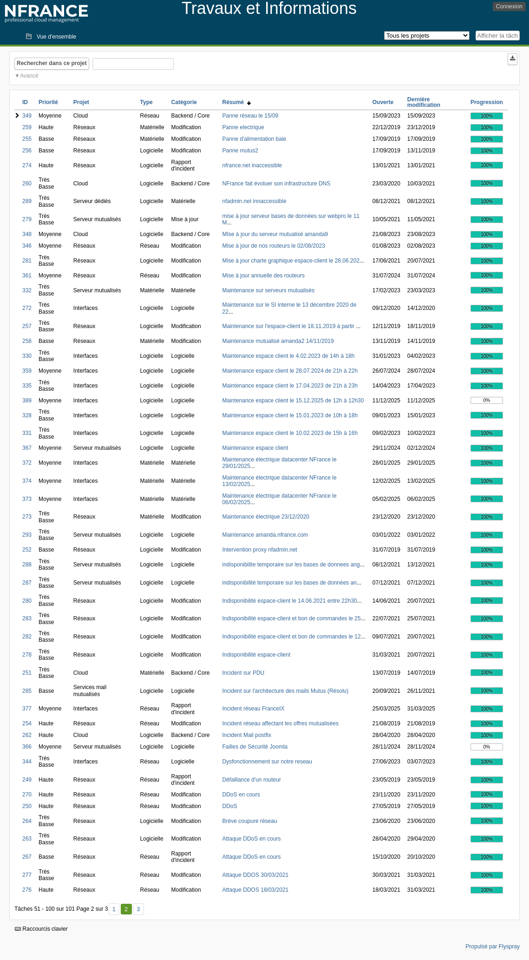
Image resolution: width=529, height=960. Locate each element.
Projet (81, 102)
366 (27, 746)
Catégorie (184, 102)
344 (27, 761)
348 (27, 234)
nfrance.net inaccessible (252, 165)
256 (27, 150)
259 (27, 127)
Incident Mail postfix (246, 735)
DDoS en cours (241, 794)
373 (27, 499)
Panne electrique (243, 127)
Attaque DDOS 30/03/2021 (255, 875)
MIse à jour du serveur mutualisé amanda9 (275, 234)
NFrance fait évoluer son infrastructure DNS (276, 183)
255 (27, 139)
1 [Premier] (114, 909)
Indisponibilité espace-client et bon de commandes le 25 (291, 618)
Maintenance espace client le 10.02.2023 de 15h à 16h (290, 433)
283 (27, 618)
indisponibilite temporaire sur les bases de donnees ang (291, 564)
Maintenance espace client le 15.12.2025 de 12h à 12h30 (293, 400)
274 (27, 165)
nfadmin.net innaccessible (254, 201)
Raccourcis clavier (41, 929)
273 (27, 516)
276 (27, 890)
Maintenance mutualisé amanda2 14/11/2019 (278, 341)
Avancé (29, 75)
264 (27, 821)
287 (27, 582)
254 (27, 723)
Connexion (509, 6)
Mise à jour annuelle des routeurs (263, 275)
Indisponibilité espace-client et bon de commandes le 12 (291, 636)
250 (27, 806)
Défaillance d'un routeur (251, 779)
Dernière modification (423, 102)
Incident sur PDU (243, 673)
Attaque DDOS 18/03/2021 (255, 890)
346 (27, 246)
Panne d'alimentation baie (254, 139)
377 (27, 708)
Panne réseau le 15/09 (250, 115)
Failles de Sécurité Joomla (255, 746)
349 (27, 115)
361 (27, 275)
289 (27, 201)
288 (27, 564)
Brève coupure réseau (249, 821)
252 (27, 549)
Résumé (236, 102)
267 (27, 857)
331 (27, 433)
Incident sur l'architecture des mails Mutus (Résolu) (285, 691)
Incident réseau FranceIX (253, 708)
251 (27, 673)
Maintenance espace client (255, 448)
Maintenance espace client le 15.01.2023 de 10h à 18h (290, 415)
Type (146, 102)
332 (27, 290)
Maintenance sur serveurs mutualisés (268, 290)
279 (27, 219)
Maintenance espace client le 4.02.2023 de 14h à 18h (288, 356)
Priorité (48, 102)
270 (27, 794)
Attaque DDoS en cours (251, 838)
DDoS (229, 806)
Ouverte (382, 102)
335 (27, 385)
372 (27, 463)
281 (27, 260)
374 (27, 481)
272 (27, 308)
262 (27, 735)
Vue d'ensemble (56, 36)
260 (27, 183)
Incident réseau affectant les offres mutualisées (280, 723)
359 (27, 371)
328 (27, 415)
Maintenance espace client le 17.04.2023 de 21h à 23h (290, 385)
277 (27, 875)
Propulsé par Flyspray (492, 946)
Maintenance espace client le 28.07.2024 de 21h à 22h (290, 371)
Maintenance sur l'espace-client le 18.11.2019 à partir (289, 326)
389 (27, 400)
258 (27, 341)
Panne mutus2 (240, 150)
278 (27, 654)
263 (27, 838)
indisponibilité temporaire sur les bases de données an (289, 582)
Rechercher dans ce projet (52, 63)
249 (27, 779)
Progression (486, 102)
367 (27, 448)
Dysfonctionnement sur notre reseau (267, 761)
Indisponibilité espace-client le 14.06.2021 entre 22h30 (289, 601)
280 (27, 601)
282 (27, 636)
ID (25, 102)
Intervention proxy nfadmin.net (259, 549)
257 (27, 326)
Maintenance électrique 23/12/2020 (265, 516)
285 (27, 691)
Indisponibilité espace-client (256, 654)
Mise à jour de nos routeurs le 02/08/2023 (273, 246)
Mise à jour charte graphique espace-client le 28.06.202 (291, 260)
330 (27, 356)
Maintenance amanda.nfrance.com (265, 535)
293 (27, 535)
